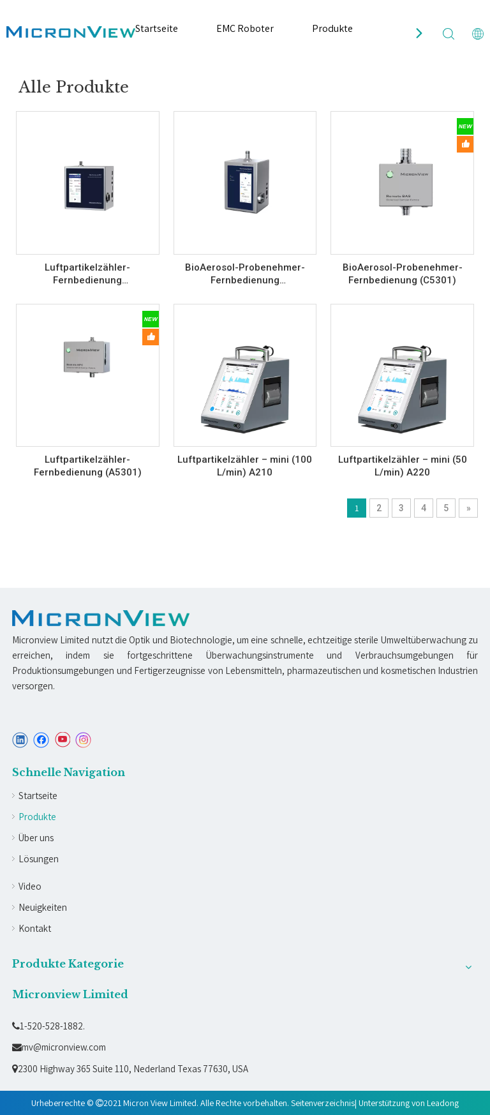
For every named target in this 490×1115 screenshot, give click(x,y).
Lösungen (39, 859)
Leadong (443, 1103)
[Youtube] (62, 740)
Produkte (332, 28)
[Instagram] (83, 740)
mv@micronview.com (59, 1047)
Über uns (36, 838)
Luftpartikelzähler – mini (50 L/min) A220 (402, 466)
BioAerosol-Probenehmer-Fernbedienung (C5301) (403, 274)
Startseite (156, 28)
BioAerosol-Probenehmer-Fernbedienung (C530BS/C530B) (245, 274)
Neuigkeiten (43, 907)
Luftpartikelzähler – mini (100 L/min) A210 (244, 466)
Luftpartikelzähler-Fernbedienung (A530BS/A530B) (87, 274)
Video (30, 886)
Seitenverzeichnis (323, 1103)
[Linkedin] (20, 740)
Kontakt (35, 928)
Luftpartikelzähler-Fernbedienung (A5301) (88, 466)
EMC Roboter (245, 28)
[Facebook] (41, 740)
